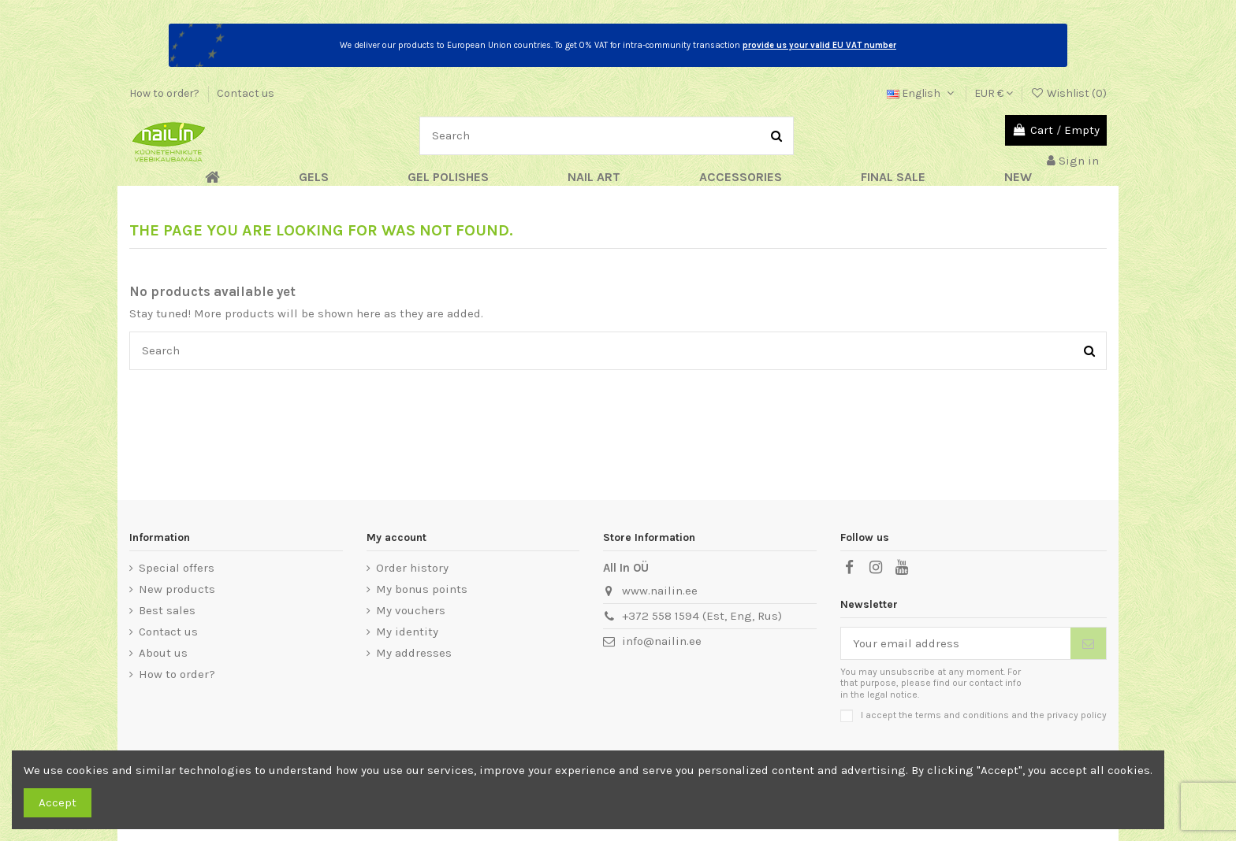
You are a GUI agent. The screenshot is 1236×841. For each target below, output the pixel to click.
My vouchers (410, 610)
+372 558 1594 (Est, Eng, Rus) (702, 616)
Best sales (167, 610)
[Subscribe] (1088, 644)
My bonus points (421, 589)
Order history (412, 568)
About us (163, 653)
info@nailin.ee (662, 641)
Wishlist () (1068, 93)
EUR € (993, 93)
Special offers (176, 568)
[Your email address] (956, 644)
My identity (407, 631)
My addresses (414, 653)
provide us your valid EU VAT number (819, 45)
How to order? (165, 93)
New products (177, 589)
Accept (57, 802)
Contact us (245, 93)
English (922, 93)
